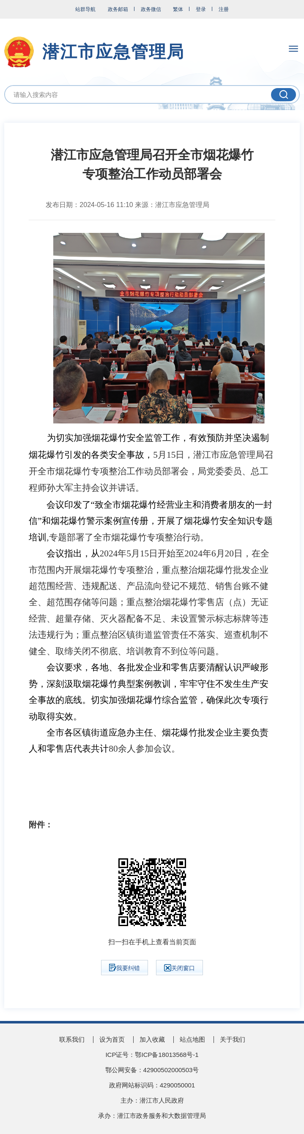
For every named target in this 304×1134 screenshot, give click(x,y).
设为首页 (112, 1039)
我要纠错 (124, 967)
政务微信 (151, 9)
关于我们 (232, 1039)
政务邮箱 (118, 9)
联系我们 (72, 1039)
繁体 (178, 9)
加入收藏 (152, 1039)
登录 (201, 9)
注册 (224, 9)
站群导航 (85, 9)
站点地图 (192, 1039)
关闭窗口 (179, 967)
